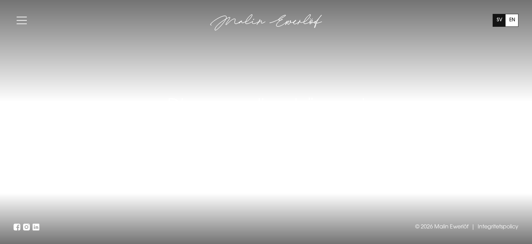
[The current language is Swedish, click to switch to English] (505, 20)
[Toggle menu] (22, 20)
